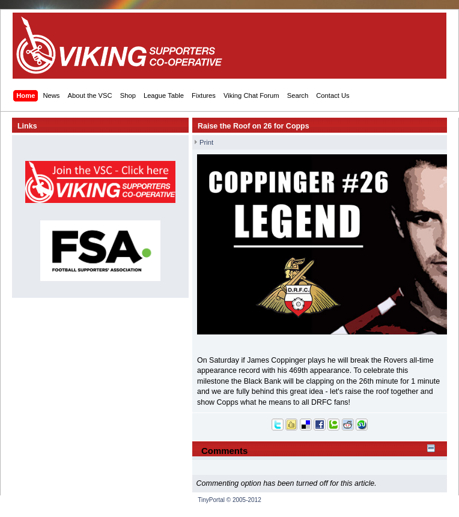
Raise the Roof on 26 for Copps (253, 126)
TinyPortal (211, 500)
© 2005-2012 (243, 500)
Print (206, 142)
